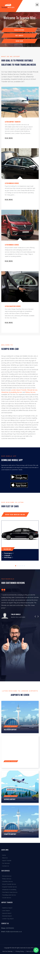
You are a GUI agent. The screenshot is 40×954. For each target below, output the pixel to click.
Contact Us (5, 866)
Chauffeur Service (7, 881)
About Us (5, 858)
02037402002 (10, 928)
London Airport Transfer (19, 390)
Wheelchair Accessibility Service (11, 392)
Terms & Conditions (32, 951)
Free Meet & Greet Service (9, 892)
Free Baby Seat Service (9, 895)
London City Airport (8, 918)
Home (4, 855)
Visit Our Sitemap (7, 951)
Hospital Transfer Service (9, 887)
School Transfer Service (9, 884)
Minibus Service (30, 392)
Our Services (6, 863)
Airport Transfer (6, 860)
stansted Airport (7, 916)
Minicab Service (32, 390)
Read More (9, 138)
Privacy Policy (20, 951)
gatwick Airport (6, 913)
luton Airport (6, 910)
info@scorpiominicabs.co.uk (13, 931)
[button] (15, 565)
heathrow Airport (7, 908)
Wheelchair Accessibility (9, 889)
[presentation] (35, 616)
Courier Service (6, 897)
